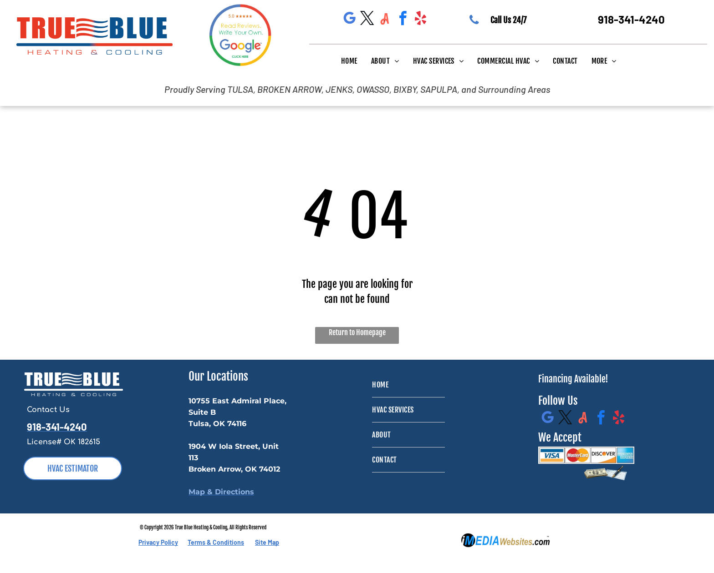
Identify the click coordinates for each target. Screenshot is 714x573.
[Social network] (385, 19)
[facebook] (402, 19)
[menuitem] (349, 60)
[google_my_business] (349, 19)
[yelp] (420, 19)
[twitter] (367, 19)
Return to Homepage (357, 332)
